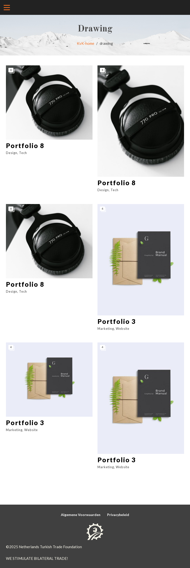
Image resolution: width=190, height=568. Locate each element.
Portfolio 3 (116, 321)
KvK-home (85, 43)
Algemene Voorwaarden (80, 515)
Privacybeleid (118, 515)
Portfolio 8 (25, 146)
